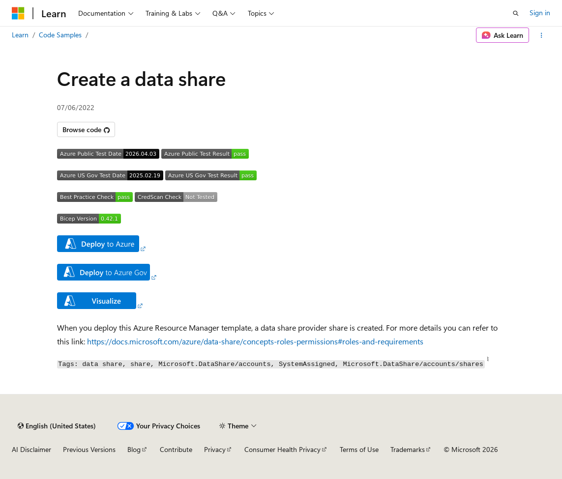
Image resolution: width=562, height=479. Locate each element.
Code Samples (60, 34)
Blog (134, 449)
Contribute (176, 449)
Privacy (215, 449)
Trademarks (407, 449)
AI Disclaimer (31, 449)
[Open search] (516, 13)
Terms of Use (359, 449)
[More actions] (541, 35)
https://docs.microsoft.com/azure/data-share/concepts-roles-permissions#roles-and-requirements (255, 341)
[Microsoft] (18, 13)
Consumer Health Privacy (282, 449)
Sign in (540, 12)
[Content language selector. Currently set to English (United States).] (57, 426)
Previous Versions (89, 449)
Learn (20, 34)
